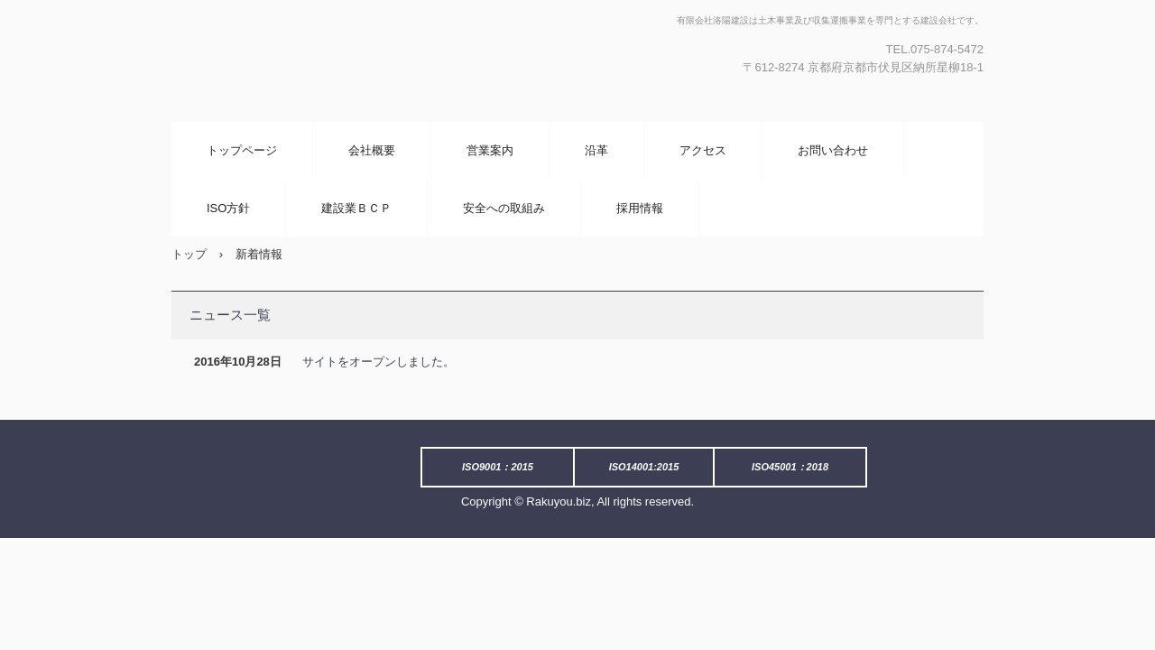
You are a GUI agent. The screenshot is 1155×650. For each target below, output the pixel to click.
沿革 (596, 150)
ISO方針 (228, 208)
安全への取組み (504, 208)
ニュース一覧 (230, 314)
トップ (189, 254)
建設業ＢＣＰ (356, 208)
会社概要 (371, 150)
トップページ (242, 150)
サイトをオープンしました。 (378, 361)
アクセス (702, 150)
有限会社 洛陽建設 (365, 61)
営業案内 (490, 150)
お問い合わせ (833, 150)
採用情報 (639, 208)
